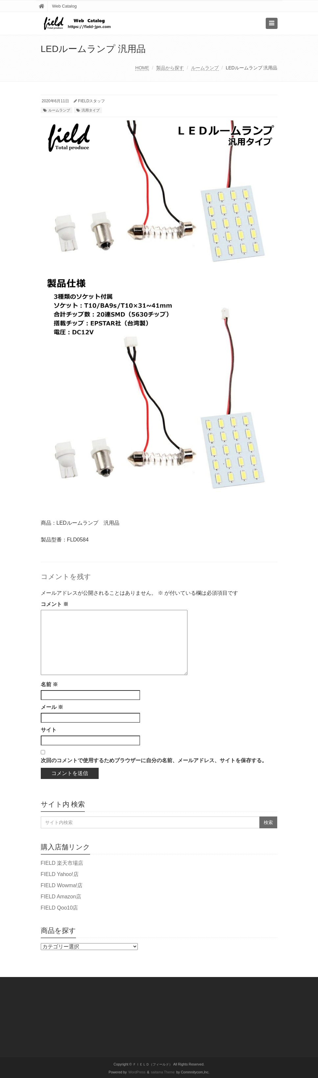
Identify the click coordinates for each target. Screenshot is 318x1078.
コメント (54, 604)
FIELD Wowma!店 (62, 885)
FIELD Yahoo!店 (60, 874)
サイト (49, 730)
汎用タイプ (91, 110)
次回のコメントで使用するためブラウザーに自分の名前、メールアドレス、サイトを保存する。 (154, 760)
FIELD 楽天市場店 (62, 863)
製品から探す (170, 67)
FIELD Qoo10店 (59, 908)
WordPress (137, 1072)
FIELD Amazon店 (61, 896)
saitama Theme (163, 1072)
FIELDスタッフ (91, 101)
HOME (142, 67)
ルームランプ (205, 67)
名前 (49, 684)
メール (52, 707)
